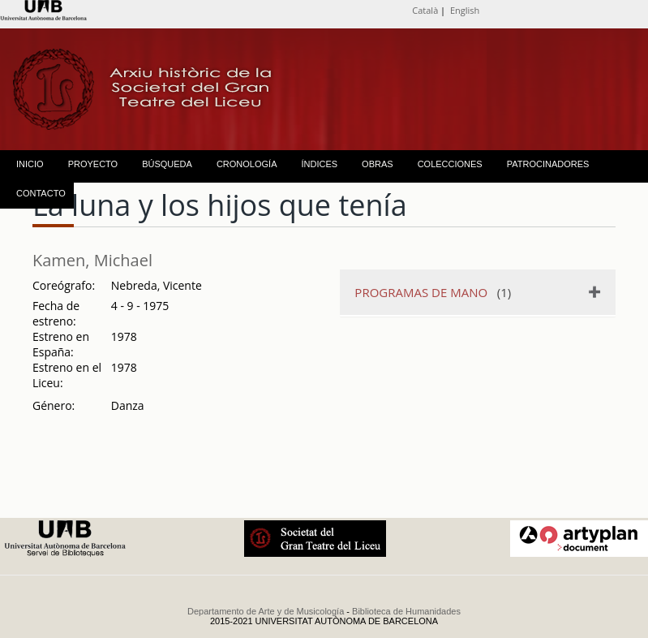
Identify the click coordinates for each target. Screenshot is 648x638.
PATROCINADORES (548, 164)
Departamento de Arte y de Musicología (265, 611)
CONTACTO (41, 193)
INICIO (30, 164)
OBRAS (377, 164)
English (464, 10)
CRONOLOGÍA (247, 164)
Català (425, 10)
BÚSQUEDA (167, 164)
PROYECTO (93, 164)
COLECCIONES (450, 164)
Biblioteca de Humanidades (406, 611)
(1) (432, 292)
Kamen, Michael (92, 260)
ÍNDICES (319, 164)
